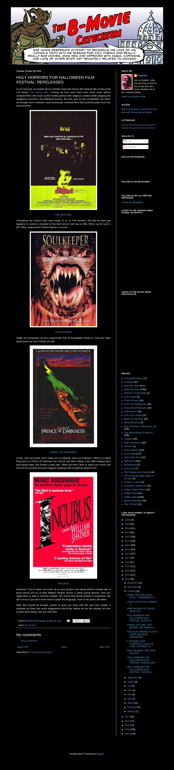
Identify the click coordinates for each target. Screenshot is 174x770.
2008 (127, 729)
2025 (127, 524)
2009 (127, 725)
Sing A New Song (132, 457)
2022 (127, 536)
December (132, 583)
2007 (127, 734)
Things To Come (132, 482)
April (129, 699)
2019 (127, 549)
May (129, 694)
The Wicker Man (39, 92)
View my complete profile (133, 96)
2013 (127, 575)
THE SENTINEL (63, 214)
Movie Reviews (131, 422)
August (131, 682)
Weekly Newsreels (133, 500)
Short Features (131, 450)
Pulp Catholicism (132, 442)
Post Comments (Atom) (41, 652)
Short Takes (130, 453)
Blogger (100, 754)
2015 (127, 566)
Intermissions (130, 411)
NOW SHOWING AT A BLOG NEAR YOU (141, 609)
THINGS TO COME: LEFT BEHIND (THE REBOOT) (140, 626)
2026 (127, 520)
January (131, 711)
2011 (127, 716)
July (129, 686)
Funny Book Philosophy (135, 408)
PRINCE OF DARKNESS (63, 452)
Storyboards (130, 465)
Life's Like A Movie (133, 415)
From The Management (135, 404)
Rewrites (128, 446)
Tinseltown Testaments (135, 486)
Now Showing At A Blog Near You (140, 426)
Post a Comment (29, 641)
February (132, 707)
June (130, 690)
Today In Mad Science (135, 489)
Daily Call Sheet (132, 389)
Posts (127, 141)
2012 (127, 579)
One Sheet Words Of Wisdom (138, 432)
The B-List (129, 468)
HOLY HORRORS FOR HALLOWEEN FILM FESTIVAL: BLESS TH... (140, 618)
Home (64, 647)
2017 (127, 558)
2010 (127, 721)
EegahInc (142, 75)
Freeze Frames (131, 400)
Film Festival (30, 625)
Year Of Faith (130, 504)
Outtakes (128, 439)
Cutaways (129, 382)
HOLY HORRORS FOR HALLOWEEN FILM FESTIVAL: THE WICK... (140, 669)
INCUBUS (63, 583)
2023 (127, 532)
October (131, 591)
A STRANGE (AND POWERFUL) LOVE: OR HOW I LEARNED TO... (140, 644)
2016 (127, 562)
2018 (127, 553)
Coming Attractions (133, 378)
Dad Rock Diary (131, 386)
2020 (127, 545)
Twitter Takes (130, 497)
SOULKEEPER (63, 332)
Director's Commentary (135, 393)
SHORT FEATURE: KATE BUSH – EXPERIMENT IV (141, 596)
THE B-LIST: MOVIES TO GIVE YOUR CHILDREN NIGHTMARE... (142, 634)
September (133, 677)
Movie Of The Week (133, 419)
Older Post (104, 647)
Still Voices (129, 461)
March (130, 703)
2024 (127, 528)
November (132, 587)
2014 (127, 570)
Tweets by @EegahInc (132, 202)
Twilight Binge (131, 493)
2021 (127, 541)
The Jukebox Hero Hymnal (137, 472)
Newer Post (22, 647)
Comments (130, 147)
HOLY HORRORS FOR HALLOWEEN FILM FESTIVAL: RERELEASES (141, 660)
